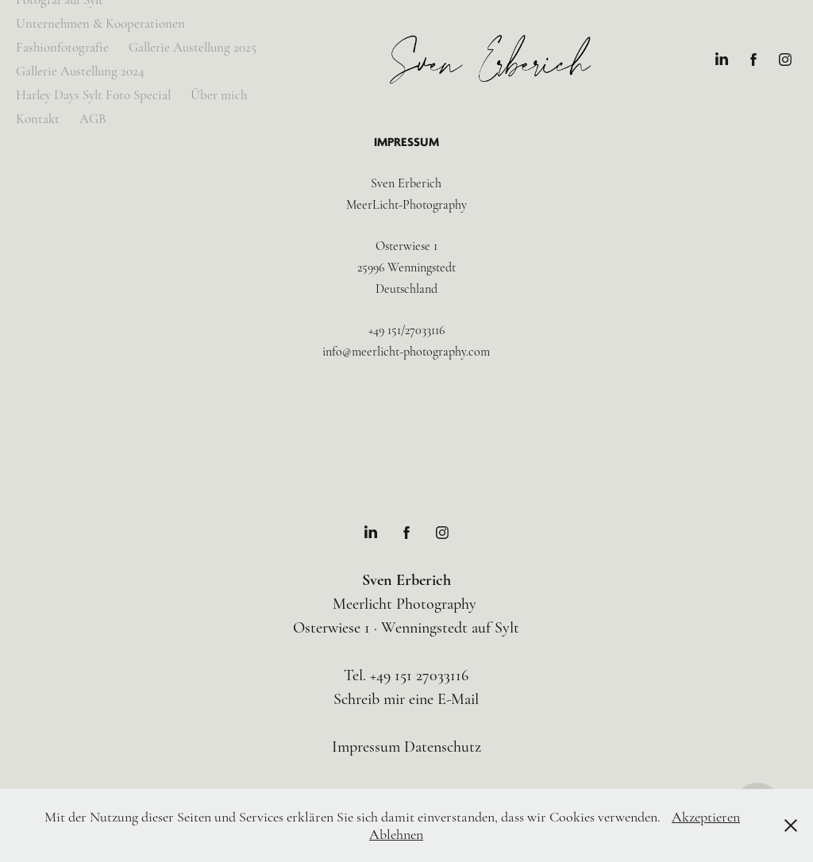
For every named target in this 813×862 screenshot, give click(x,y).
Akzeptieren (706, 816)
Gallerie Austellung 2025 (192, 47)
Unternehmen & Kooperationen (100, 23)
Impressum (366, 746)
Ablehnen (396, 834)
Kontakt (38, 118)
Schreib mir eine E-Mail (406, 699)
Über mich (219, 95)
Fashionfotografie (62, 47)
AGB (92, 118)
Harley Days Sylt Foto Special (93, 95)
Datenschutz (442, 746)
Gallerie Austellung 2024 (80, 71)
